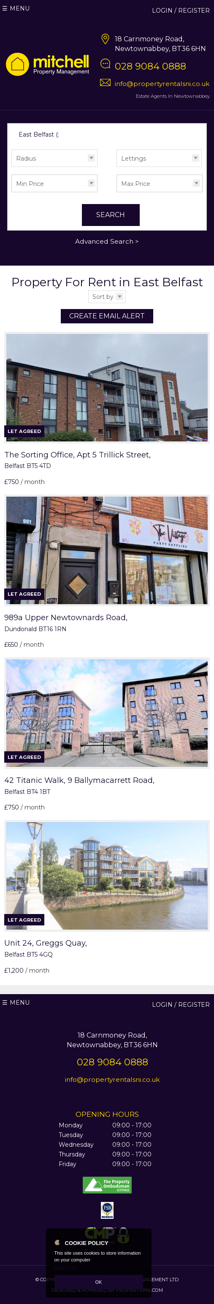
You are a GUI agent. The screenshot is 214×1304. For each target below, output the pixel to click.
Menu (20, 8)
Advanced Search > (107, 241)
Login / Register (181, 10)
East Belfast (40, 134)
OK (98, 1282)
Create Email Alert (107, 316)
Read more (65, 1268)
